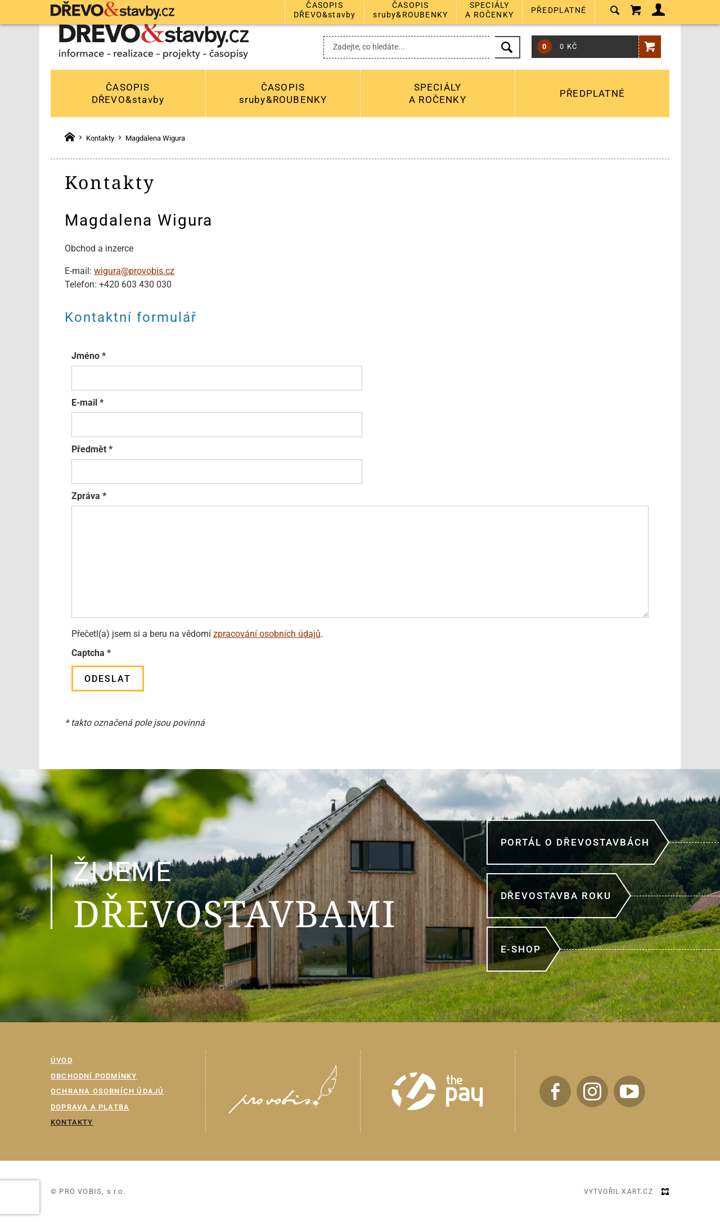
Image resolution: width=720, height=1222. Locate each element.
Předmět (91, 449)
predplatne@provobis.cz (385, 17)
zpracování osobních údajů (267, 633)
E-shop (520, 949)
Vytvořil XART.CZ (618, 1192)
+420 (484, 17)
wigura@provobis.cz (134, 271)
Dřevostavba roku (555, 895)
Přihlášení (638, 17)
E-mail (87, 402)
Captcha (91, 653)
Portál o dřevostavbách (575, 842)
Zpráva (88, 496)
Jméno (88, 356)
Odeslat (107, 678)
